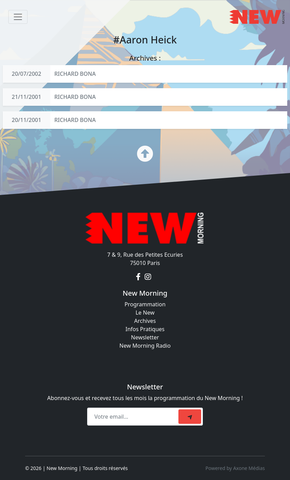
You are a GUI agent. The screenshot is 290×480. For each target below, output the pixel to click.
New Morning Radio (145, 345)
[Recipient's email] (134, 416)
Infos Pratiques (145, 329)
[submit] (189, 416)
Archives (145, 321)
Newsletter (145, 337)
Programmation (144, 304)
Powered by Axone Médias (235, 468)
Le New (144, 312)
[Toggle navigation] (18, 17)
